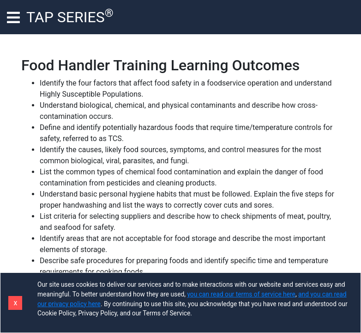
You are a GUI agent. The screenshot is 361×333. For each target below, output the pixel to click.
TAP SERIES (70, 16)
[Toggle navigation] (13, 17)
